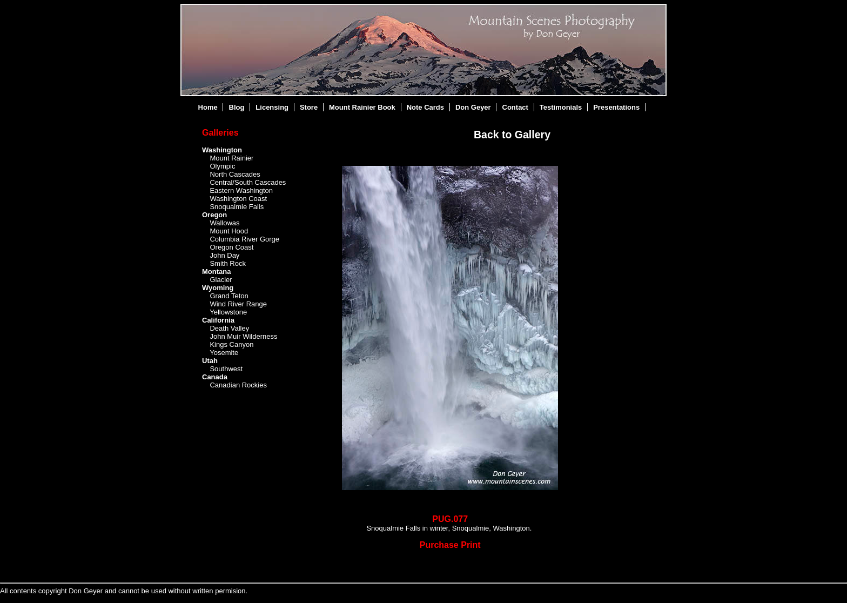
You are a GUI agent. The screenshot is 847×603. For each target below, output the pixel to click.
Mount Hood (229, 231)
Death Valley (229, 328)
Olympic (222, 166)
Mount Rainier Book (362, 107)
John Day (224, 255)
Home (208, 107)
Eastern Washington (241, 190)
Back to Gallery (512, 134)
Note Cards (425, 107)
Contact (515, 107)
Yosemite (224, 353)
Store (309, 107)
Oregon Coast (231, 247)
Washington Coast (238, 199)
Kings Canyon (231, 344)
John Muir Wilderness (243, 336)
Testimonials (561, 107)
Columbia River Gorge (244, 239)
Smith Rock (227, 263)
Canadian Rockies (238, 385)
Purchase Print (450, 545)
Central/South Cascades (248, 182)
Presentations (616, 107)
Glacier (221, 280)
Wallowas (224, 223)
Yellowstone (228, 312)
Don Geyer (473, 107)
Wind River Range (238, 304)
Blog (237, 107)
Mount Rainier (231, 158)
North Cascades (235, 174)
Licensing (272, 107)
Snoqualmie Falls (237, 207)
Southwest (226, 369)
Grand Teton (229, 296)
